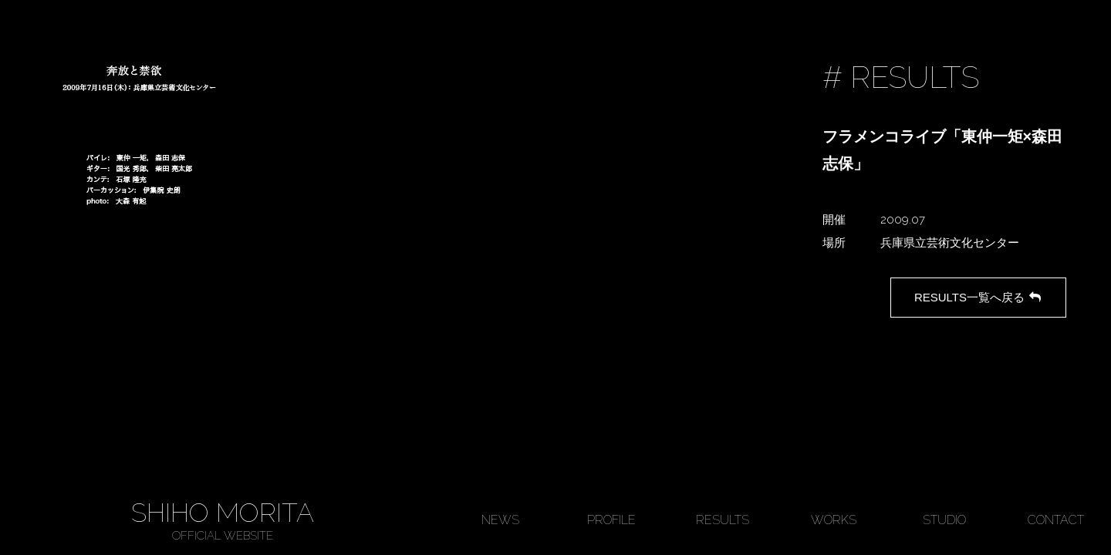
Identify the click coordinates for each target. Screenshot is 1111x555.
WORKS (833, 520)
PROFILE (611, 520)
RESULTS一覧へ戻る (978, 297)
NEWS (500, 520)
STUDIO (944, 520)
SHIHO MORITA (222, 520)
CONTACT (1056, 520)
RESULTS (722, 520)
